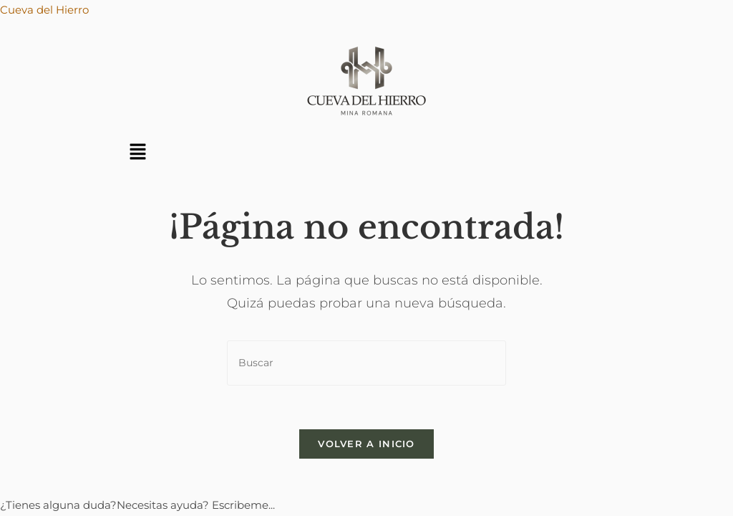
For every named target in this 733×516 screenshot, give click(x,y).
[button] (138, 152)
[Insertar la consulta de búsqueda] (366, 363)
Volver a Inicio (366, 443)
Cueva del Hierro (44, 9)
